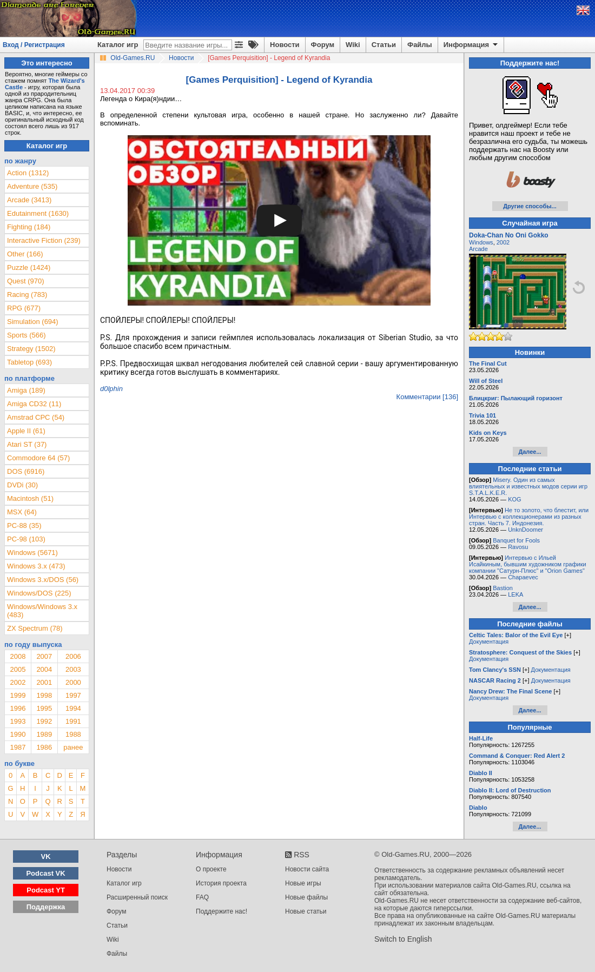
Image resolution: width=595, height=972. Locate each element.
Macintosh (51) (30, 498)
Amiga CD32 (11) (34, 404)
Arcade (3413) (29, 200)
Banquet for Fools (516, 540)
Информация (471, 45)
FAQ (202, 897)
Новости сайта (307, 869)
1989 (44, 734)
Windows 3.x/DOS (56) (42, 580)
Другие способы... (530, 206)
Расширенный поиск (137, 897)
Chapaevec (523, 577)
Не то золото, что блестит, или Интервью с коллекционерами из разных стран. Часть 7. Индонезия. (529, 516)
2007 (44, 656)
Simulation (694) (32, 322)
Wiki (353, 45)
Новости (285, 45)
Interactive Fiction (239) (44, 240)
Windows (481, 242)
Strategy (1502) (31, 349)
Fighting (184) (28, 227)
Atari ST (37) (27, 444)
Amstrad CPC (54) (35, 417)
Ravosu (518, 547)
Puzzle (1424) (28, 267)
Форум (322, 45)
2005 (17, 669)
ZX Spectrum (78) (35, 628)
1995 (44, 708)
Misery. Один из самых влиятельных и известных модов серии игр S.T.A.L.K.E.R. (528, 486)
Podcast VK (45, 873)
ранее (73, 747)
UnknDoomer (525, 529)
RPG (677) (24, 308)
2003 (73, 669)
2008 (17, 656)
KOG (514, 499)
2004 (44, 669)
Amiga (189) (26, 390)
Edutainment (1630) (38, 213)
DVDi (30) (22, 485)
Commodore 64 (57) (38, 458)
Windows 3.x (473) (36, 566)
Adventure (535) (32, 186)
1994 (73, 708)
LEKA (515, 594)
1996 (17, 708)
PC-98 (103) (26, 539)
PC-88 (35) (24, 525)
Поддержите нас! (221, 911)
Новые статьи (306, 911)
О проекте (211, 869)
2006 (73, 656)
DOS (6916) (25, 471)
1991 (73, 721)
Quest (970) (25, 281)
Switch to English (403, 939)
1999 (17, 695)
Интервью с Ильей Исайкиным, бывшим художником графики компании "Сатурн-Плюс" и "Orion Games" (527, 564)
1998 (44, 695)
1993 (17, 721)
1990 (17, 734)
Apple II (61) (26, 431)
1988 (73, 734)
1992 (44, 721)
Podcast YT (46, 890)
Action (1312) (28, 173)
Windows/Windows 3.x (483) (42, 611)
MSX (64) (22, 512)
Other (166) (25, 254)
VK (46, 856)
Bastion (503, 588)
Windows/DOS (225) (39, 593)
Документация (488, 641)
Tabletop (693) (29, 362)
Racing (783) (27, 294)
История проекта (221, 883)
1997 (73, 695)
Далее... (529, 451)
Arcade (478, 249)
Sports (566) (26, 335)
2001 (44, 682)
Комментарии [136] (427, 397)
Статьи (384, 45)
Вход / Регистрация (34, 45)
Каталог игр (117, 45)
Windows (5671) (32, 552)
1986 (44, 747)
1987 (17, 747)
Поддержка (46, 907)
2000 (73, 682)
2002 (17, 682)
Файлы (419, 45)
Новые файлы (306, 897)
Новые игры (303, 883)
